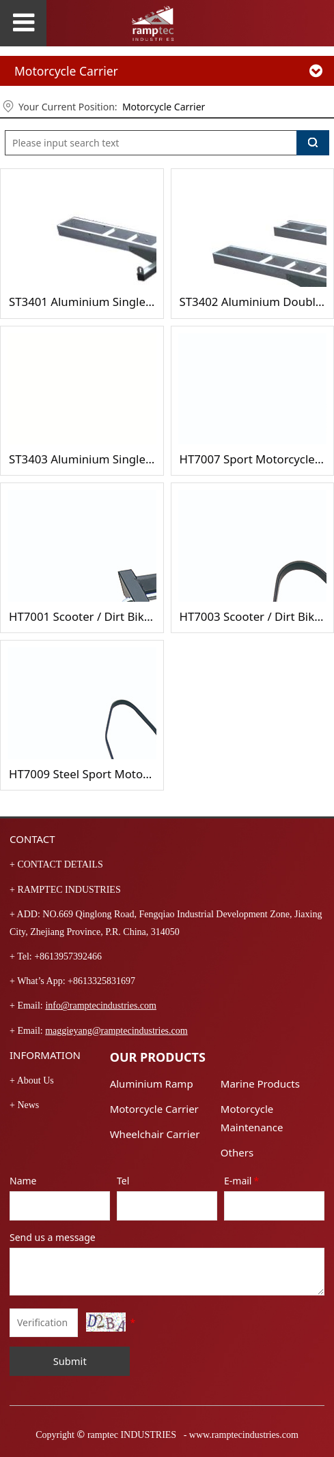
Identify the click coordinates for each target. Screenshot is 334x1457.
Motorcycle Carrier (163, 106)
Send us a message (53, 1237)
